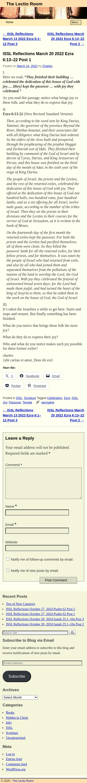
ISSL (19, 398)
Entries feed (14, 764)
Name (11, 512)
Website (11, 548)
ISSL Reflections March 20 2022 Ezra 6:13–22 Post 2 (65, 39)
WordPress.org (16, 775)
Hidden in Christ (17, 723)
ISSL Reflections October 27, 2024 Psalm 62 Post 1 (40, 619)
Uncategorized (15, 743)
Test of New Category (20, 609)
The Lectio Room (24, 3)
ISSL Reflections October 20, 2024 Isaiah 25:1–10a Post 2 (45, 630)
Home (9, 22)
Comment (14, 465)
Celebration (54, 398)
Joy (5, 402)
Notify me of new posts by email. (35, 576)
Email (11, 530)
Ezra (67, 398)
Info (8, 728)
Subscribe (17, 682)
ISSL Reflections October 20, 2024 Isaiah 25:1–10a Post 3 (45, 624)
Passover (15, 402)
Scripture (30, 398)
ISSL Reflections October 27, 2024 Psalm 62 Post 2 (40, 614)
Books (10, 718)
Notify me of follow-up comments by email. (42, 565)
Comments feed (16, 770)
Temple (27, 402)
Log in (10, 760)
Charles (47, 66)
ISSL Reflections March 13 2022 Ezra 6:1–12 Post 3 (22, 39)
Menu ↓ (76, 22)
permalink (48, 402)
